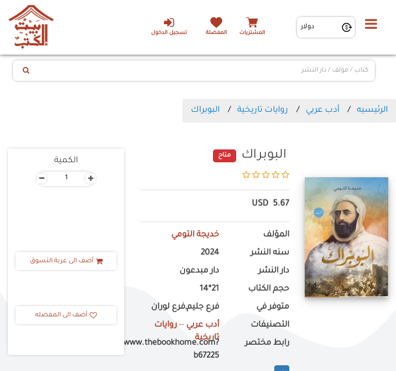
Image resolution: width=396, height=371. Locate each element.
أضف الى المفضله (66, 315)
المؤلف (276, 235)
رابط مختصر (267, 343)
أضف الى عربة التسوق (66, 261)
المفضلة (216, 33)
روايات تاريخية (262, 110)
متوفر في (272, 307)
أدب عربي (322, 110)
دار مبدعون (199, 271)
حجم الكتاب (268, 289)
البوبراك (205, 110)
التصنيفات (270, 325)
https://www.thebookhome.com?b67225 (179, 350)
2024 (210, 253)
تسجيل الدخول (169, 26)
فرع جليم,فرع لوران (185, 307)
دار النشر (273, 271)
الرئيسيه (372, 110)
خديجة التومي (195, 235)
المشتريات (252, 33)
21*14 (209, 289)
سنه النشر (270, 253)
